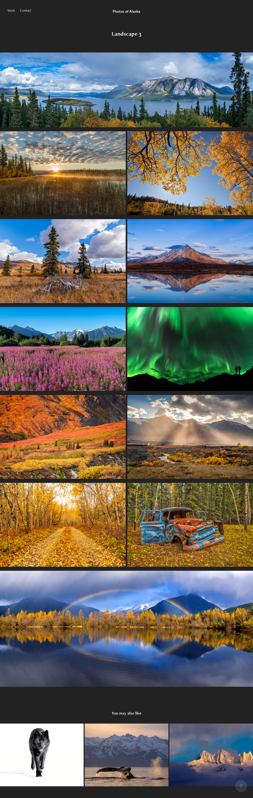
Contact (25, 10)
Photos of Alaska (126, 11)
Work (11, 10)
